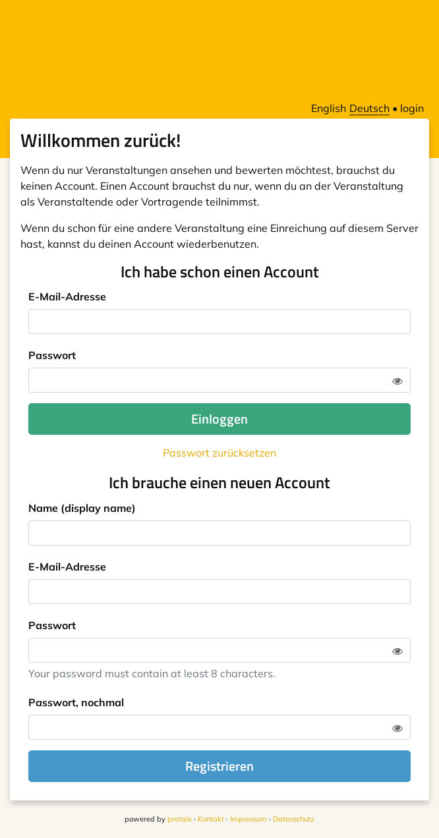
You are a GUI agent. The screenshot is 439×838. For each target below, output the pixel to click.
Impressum (248, 819)
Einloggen (219, 418)
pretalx (179, 819)
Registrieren (219, 766)
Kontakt (211, 819)
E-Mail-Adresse (67, 296)
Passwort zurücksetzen (219, 452)
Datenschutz (293, 819)
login (412, 108)
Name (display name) (82, 508)
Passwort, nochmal (76, 702)
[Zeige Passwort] (397, 381)
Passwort (52, 355)
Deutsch (369, 108)
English (328, 108)
